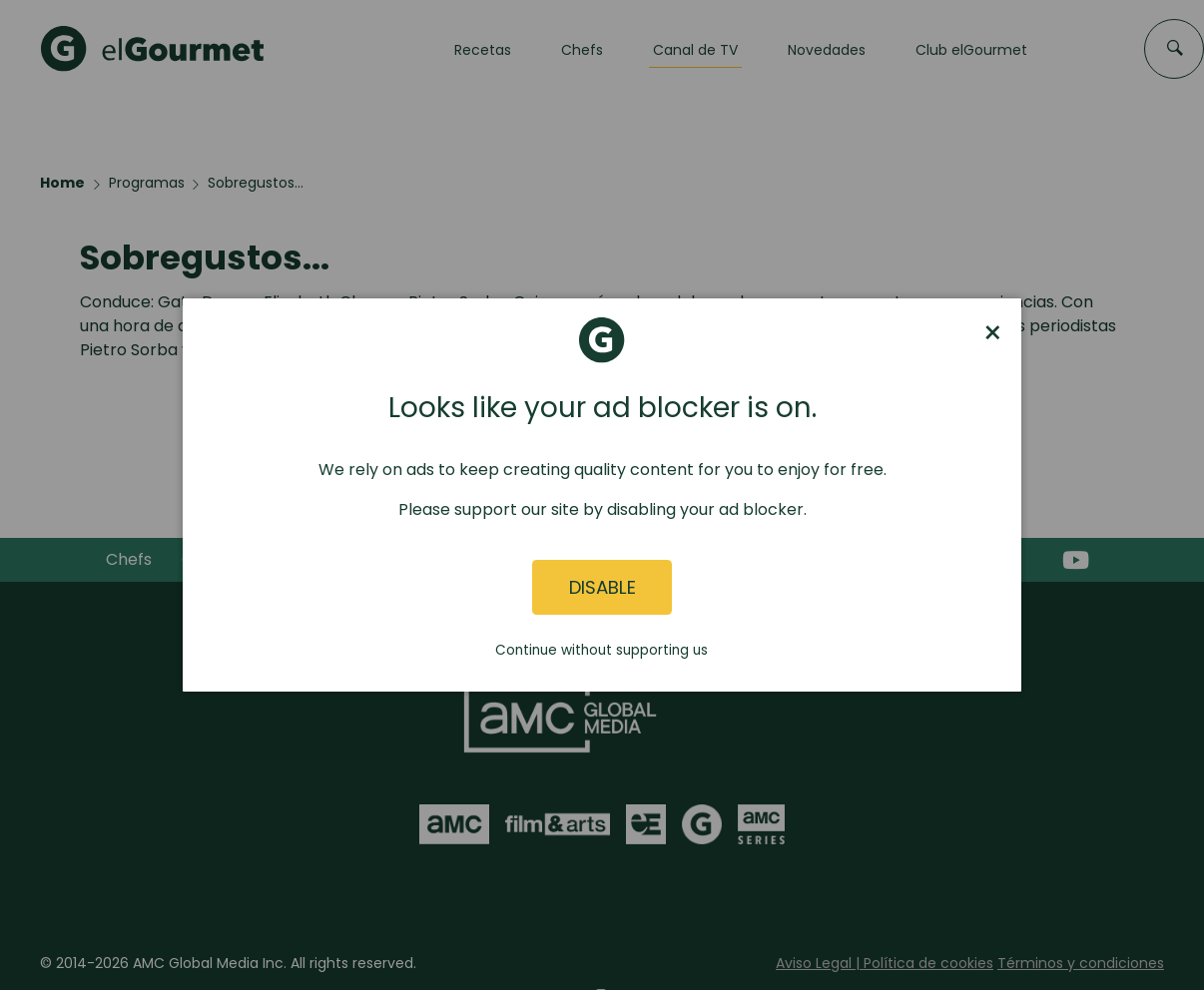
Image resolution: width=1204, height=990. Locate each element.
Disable (602, 587)
